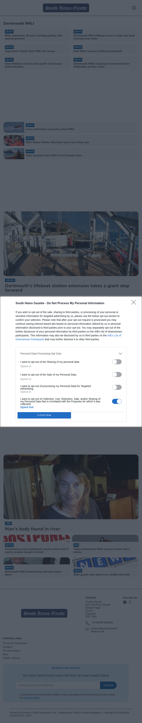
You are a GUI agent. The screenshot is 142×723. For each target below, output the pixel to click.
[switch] (117, 361)
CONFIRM (44, 415)
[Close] (134, 303)
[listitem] (71, 354)
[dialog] (71, 361)
